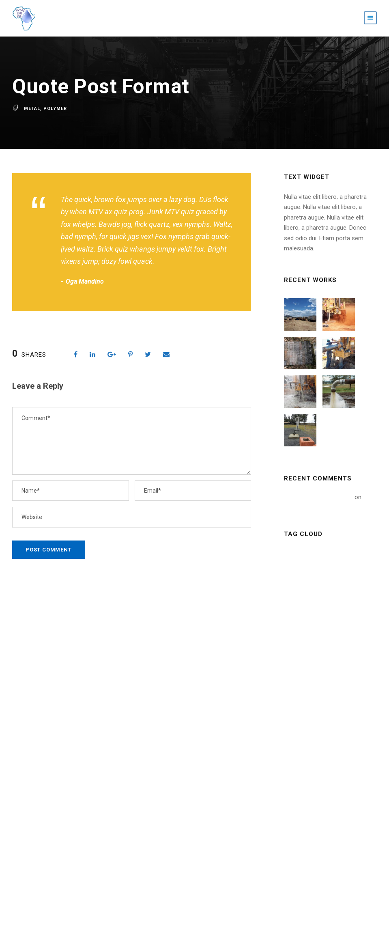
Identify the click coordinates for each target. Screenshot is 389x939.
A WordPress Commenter (318, 497)
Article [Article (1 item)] (300, 556)
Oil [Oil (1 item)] (325, 630)
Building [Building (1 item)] (337, 556)
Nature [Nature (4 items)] (333, 611)
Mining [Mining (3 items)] (299, 611)
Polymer (55, 108)
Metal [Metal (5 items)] (338, 593)
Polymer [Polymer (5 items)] (301, 648)
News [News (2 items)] (297, 630)
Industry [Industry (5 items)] (302, 593)
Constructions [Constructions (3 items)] (310, 574)
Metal (32, 108)
